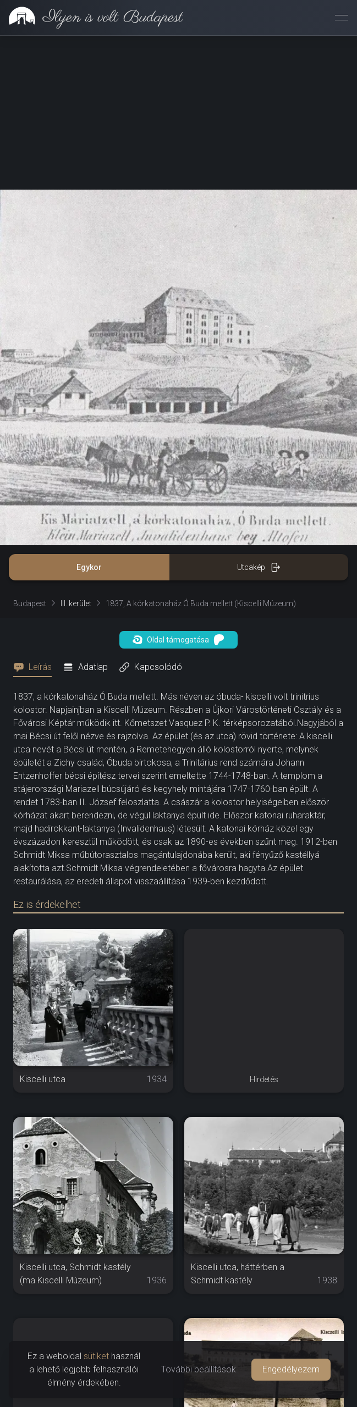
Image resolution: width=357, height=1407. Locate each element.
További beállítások (198, 1369)
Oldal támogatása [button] (178, 639)
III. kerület (76, 603)
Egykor (89, 567)
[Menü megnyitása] (341, 17)
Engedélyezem (291, 1369)
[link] (91, 17)
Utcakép (259, 567)
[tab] (35, 667)
